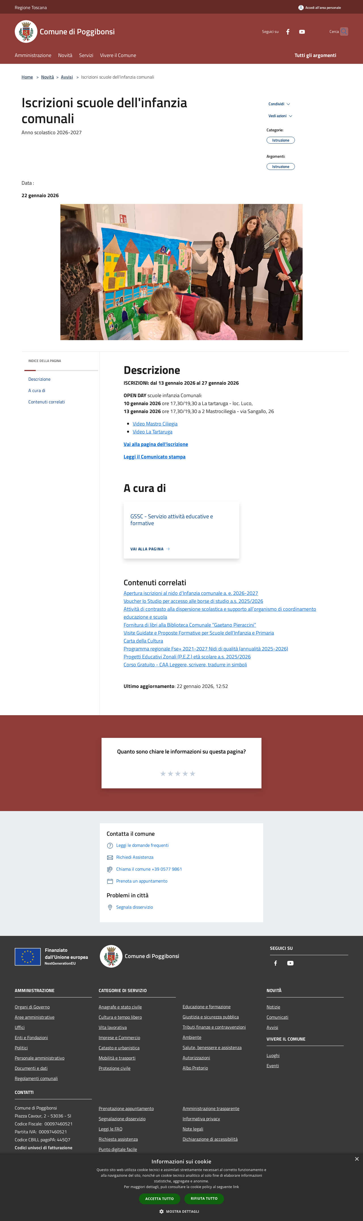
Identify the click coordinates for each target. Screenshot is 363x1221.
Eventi (273, 1065)
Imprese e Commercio (119, 1037)
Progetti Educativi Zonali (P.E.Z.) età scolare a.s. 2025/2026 (187, 656)
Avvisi (67, 76)
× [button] (356, 1159)
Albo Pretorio (195, 1067)
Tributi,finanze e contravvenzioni (214, 1027)
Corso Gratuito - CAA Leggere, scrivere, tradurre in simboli (185, 664)
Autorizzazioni (196, 1057)
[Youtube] (291, 31)
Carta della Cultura (143, 641)
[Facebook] (276, 31)
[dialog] (181, 1187)
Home (27, 76)
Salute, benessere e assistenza (212, 1047)
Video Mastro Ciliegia (155, 424)
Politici (21, 1047)
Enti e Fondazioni (31, 1037)
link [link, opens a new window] (236, 1186)
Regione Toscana (31, 7)
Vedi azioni (281, 116)
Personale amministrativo (39, 1057)
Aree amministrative (34, 1017)
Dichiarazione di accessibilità (210, 1139)
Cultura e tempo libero (120, 1017)
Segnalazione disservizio (122, 1118)
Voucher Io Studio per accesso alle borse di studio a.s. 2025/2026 (193, 601)
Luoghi (273, 1055)
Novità (47, 76)
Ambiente (192, 1037)
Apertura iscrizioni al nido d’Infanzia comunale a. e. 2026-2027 (191, 593)
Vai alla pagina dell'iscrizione (156, 444)
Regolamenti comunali (36, 1078)
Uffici (20, 1027)
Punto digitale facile (118, 1149)
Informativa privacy (201, 1118)
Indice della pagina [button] (44, 360)
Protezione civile (114, 1068)
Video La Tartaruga (152, 431)
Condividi (280, 104)
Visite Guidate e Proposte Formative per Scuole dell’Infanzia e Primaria (199, 633)
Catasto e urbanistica (119, 1047)
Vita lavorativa (113, 1027)
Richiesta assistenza (118, 1139)
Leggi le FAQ (111, 1128)
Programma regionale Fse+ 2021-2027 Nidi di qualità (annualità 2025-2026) (206, 648)
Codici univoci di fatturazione (43, 1147)
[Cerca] (341, 31)
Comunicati (277, 1017)
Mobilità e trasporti (117, 1057)
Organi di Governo (32, 1006)
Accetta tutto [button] (159, 1198)
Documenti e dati (31, 1068)
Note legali (193, 1128)
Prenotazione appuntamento (126, 1108)
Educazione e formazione (207, 1006)
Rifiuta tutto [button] (204, 1198)
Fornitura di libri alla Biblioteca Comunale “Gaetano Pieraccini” (190, 625)
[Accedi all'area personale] (319, 7)
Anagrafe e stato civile (120, 1006)
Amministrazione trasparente (211, 1108)
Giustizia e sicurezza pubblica (211, 1016)
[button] (181, 1211)
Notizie (273, 1006)
